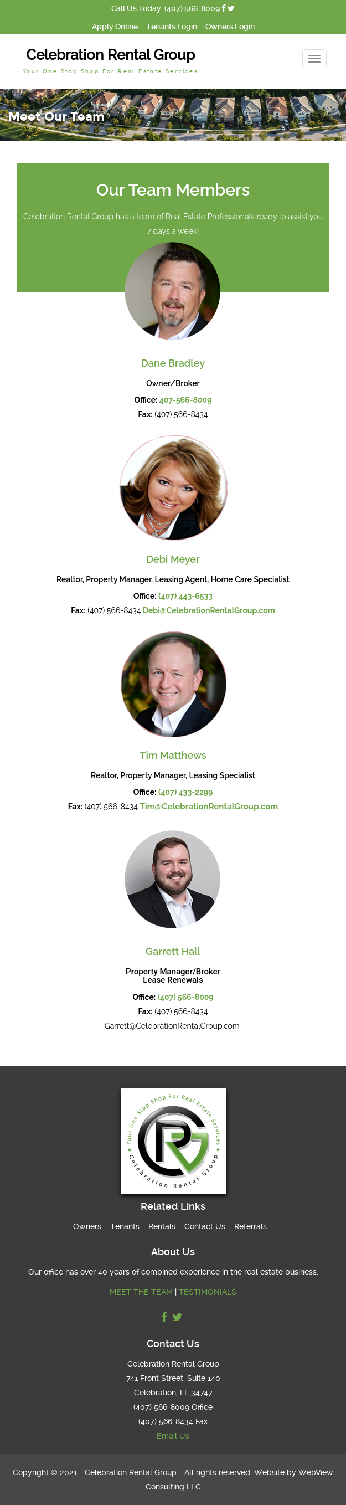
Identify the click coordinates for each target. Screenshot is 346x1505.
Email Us (173, 1435)
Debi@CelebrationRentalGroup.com (209, 610)
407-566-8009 (185, 399)
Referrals (250, 1226)
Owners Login (230, 26)
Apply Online (115, 26)
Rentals (161, 1226)
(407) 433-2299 (185, 792)
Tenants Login (171, 26)
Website (269, 1472)
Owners (87, 1226)
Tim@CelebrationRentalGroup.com (209, 806)
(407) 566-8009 (186, 997)
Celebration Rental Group (110, 60)
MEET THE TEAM (141, 1291)
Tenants (125, 1226)
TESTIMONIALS (207, 1291)
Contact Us (204, 1226)
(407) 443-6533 (185, 596)
